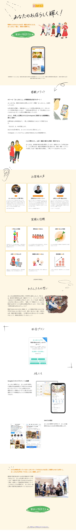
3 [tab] (39, 82)
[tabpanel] (38, 63)
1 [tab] (36, 82)
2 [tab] (38, 82)
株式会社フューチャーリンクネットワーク (42, 527)
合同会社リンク (32, 527)
